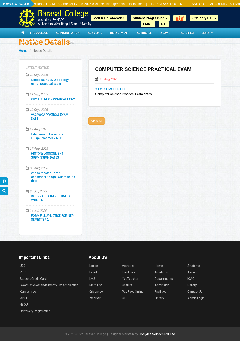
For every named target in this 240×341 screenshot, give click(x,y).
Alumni (165, 33)
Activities (28, 42)
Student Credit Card (33, 278)
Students (51, 42)
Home (23, 51)
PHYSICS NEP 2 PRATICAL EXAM (53, 99)
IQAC (190, 278)
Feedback (128, 272)
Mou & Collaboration (109, 18)
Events (94, 272)
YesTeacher (130, 278)
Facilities (186, 33)
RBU (23, 272)
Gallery (192, 285)
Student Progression (150, 18)
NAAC (70, 42)
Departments (164, 278)
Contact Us (194, 291)
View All (96, 121)
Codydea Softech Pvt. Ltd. (157, 334)
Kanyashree (28, 291)
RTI (163, 24)
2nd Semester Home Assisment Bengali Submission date (53, 176)
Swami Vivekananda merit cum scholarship (49, 285)
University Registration (35, 311)
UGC (23, 265)
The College (39, 33)
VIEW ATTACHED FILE (110, 89)
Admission (144, 33)
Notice (93, 265)
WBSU (24, 298)
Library (207, 33)
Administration (68, 33)
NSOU (24, 304)
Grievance (96, 291)
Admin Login (195, 298)
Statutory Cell (204, 18)
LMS (148, 24)
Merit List (95, 285)
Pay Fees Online (133, 291)
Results (127, 285)
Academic (95, 33)
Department (119, 33)
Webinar (95, 298)
